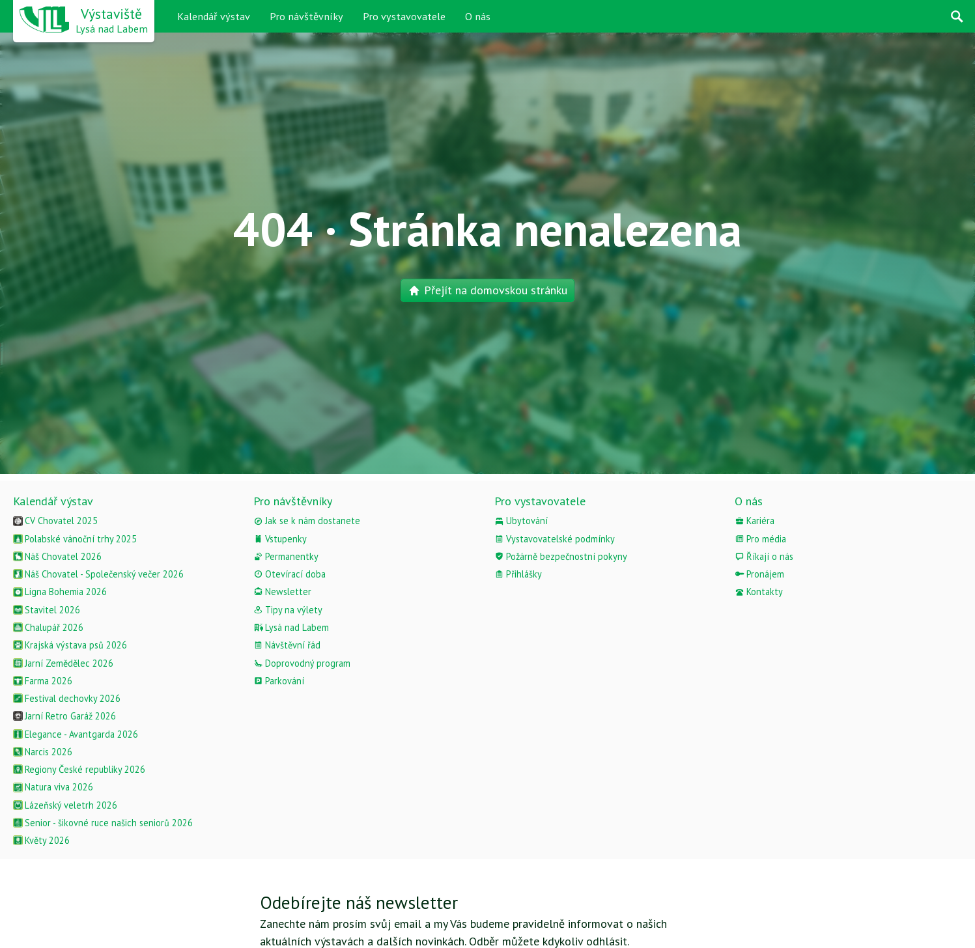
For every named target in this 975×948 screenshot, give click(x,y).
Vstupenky (280, 538)
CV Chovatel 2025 (55, 520)
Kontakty (759, 591)
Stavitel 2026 (46, 609)
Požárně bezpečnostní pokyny (560, 556)
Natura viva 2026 (53, 786)
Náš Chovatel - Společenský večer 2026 (98, 573)
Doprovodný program (301, 663)
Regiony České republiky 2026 (79, 769)
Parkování (278, 680)
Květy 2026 (41, 840)
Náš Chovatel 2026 (57, 556)
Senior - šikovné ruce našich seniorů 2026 (103, 822)
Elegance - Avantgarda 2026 (75, 734)
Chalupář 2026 (48, 627)
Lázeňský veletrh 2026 (65, 805)
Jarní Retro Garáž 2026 (64, 715)
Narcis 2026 (42, 751)
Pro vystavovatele (404, 16)
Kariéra (754, 520)
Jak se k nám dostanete (306, 520)
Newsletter (282, 591)
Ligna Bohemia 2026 (60, 591)
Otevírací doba (289, 573)
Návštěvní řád (286, 644)
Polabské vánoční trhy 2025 (75, 538)
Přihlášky (518, 573)
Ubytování (521, 520)
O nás (477, 16)
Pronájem (759, 573)
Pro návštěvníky (306, 16)
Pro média (760, 538)
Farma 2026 (42, 680)
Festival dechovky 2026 (66, 698)
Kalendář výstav (213, 16)
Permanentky (285, 556)
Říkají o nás (764, 556)
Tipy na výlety (287, 609)
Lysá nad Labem (291, 627)
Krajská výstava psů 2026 (70, 644)
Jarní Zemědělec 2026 (63, 663)
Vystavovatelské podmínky (554, 538)
